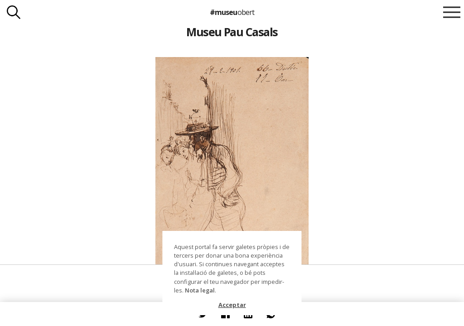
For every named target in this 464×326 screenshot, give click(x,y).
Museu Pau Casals (232, 31)
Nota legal (200, 290)
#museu (232, 12)
